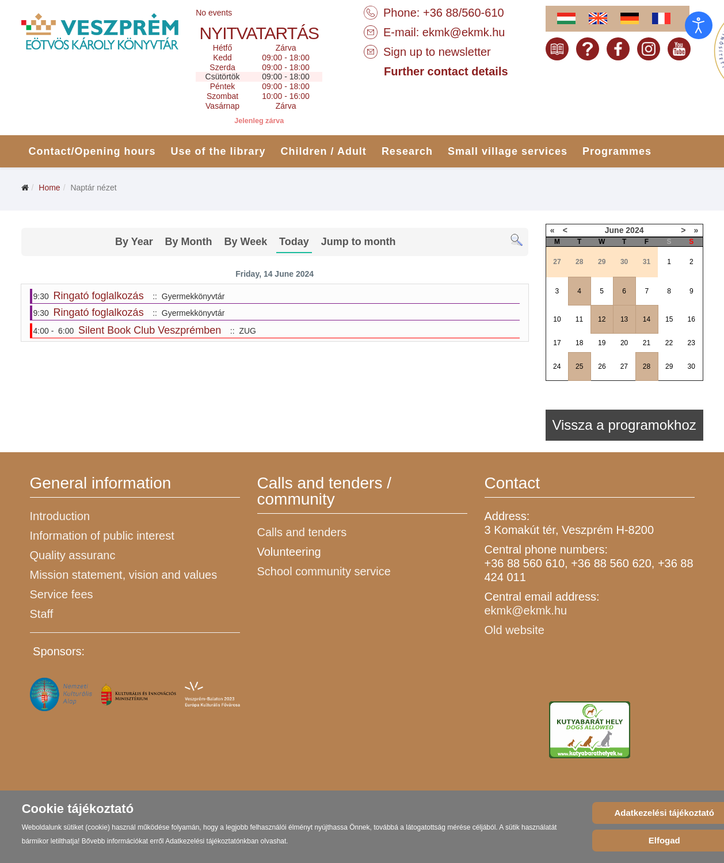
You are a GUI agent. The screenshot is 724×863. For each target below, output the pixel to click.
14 (646, 319)
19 (601, 343)
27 (624, 366)
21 (646, 343)
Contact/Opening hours (92, 151)
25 (579, 366)
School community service (324, 571)
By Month (188, 241)
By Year (134, 241)
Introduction (60, 516)
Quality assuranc (73, 555)
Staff (42, 614)
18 (579, 343)
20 (624, 343)
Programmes (616, 151)
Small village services (507, 151)
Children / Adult (324, 151)
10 (557, 319)
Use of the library (218, 151)
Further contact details (446, 71)
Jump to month (358, 241)
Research (407, 151)
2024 (634, 230)
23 (691, 343)
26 (601, 366)
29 (669, 366)
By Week (245, 241)
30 (691, 366)
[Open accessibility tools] (698, 25)
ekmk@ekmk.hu (463, 32)
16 (691, 319)
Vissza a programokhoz (624, 425)
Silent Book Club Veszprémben (149, 330)
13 (624, 319)
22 (669, 343)
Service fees (61, 594)
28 (646, 366)
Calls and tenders (302, 532)
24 (557, 366)
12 (601, 319)
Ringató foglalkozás (99, 295)
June (614, 230)
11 (579, 319)
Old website (515, 630)
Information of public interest (102, 535)
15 (669, 319)
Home (49, 187)
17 (557, 343)
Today (294, 241)
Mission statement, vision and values (124, 574)
